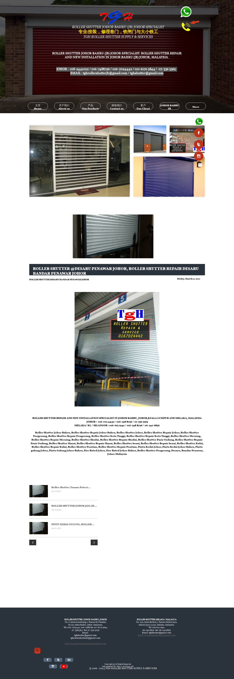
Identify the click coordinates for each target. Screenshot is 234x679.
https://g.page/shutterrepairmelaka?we (157, 635)
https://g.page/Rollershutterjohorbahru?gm (85, 643)
